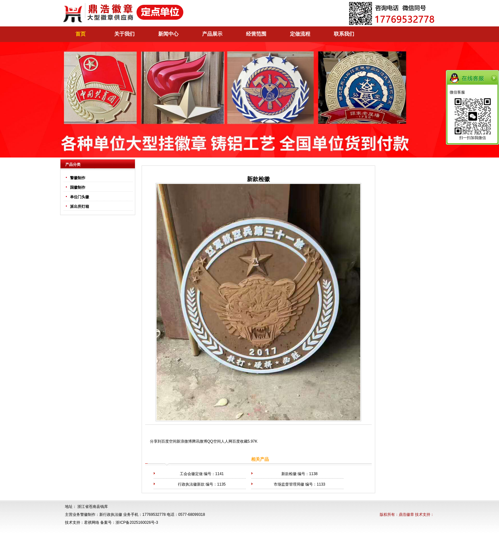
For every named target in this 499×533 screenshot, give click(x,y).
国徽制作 (77, 187)
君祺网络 (91, 522)
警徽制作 (77, 178)
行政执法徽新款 (191, 484)
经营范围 (256, 34)
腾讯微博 (199, 441)
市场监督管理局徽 (289, 484)
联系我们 (344, 34)
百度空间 (169, 441)
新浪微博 (184, 441)
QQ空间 (214, 441)
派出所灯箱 (79, 206)
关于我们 (124, 34)
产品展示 (212, 34)
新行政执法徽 (110, 514)
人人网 (226, 441)
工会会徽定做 (191, 474)
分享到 (155, 441)
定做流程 (300, 34)
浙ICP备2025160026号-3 (137, 522)
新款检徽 (289, 474)
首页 (80, 34)
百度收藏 (240, 441)
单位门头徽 (79, 197)
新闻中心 (168, 34)
